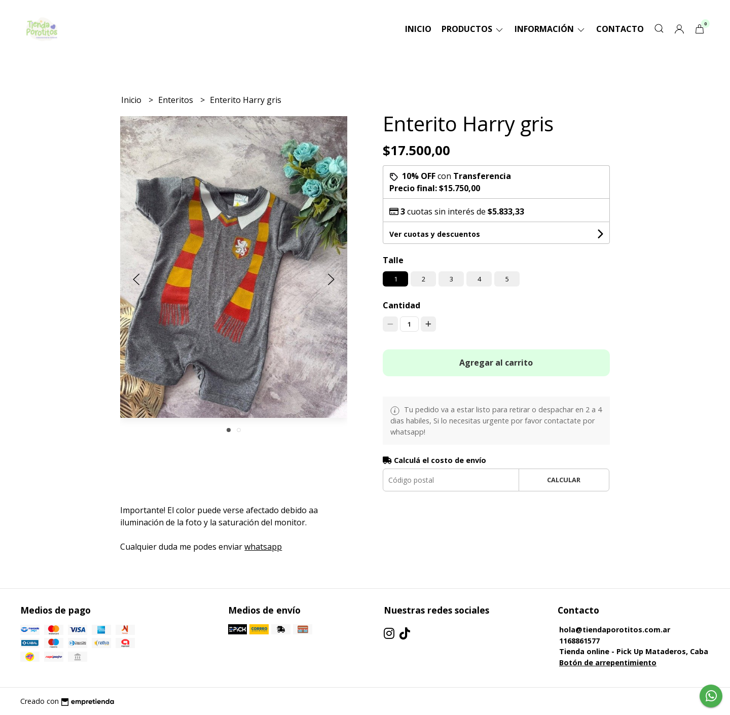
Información (550, 28)
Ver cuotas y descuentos (434, 234)
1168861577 (579, 641)
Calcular (563, 479)
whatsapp (263, 546)
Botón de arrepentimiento (607, 662)
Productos (473, 28)
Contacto (620, 28)
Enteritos (176, 99)
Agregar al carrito (496, 362)
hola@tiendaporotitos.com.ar (614, 629)
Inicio (418, 28)
